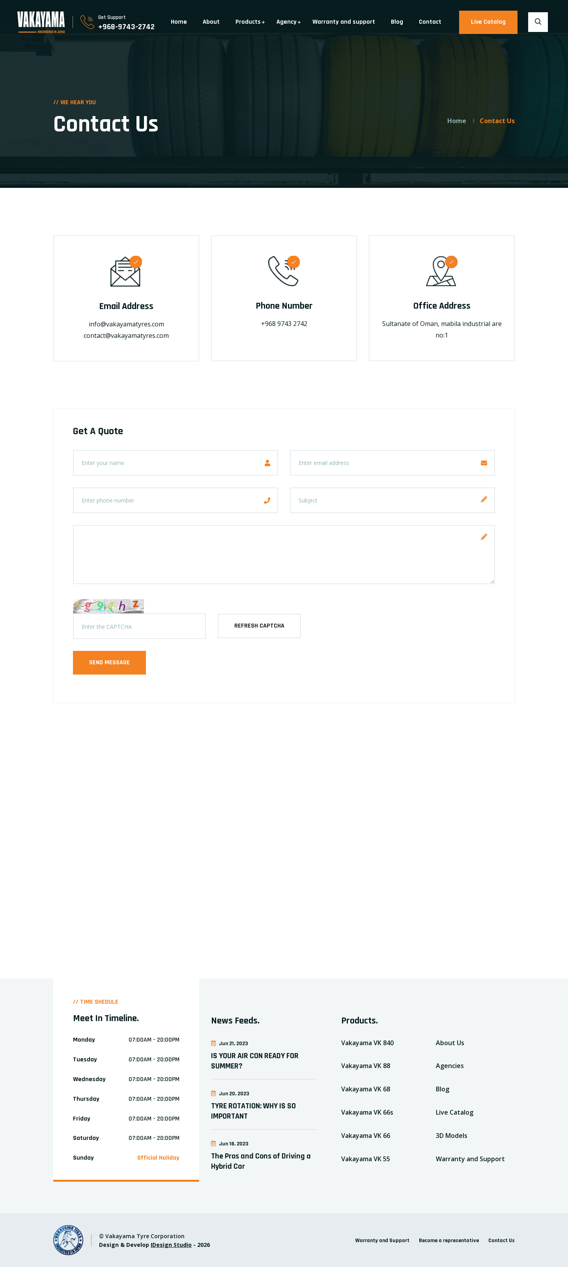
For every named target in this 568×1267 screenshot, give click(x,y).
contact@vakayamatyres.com (126, 335)
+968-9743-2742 (126, 27)
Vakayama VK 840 (367, 1042)
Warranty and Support (470, 1159)
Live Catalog (488, 22)
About (211, 22)
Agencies (450, 1065)
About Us (450, 1042)
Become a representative (449, 1240)
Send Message (109, 662)
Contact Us (501, 1240)
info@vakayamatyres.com (126, 324)
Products (248, 22)
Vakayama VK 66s (367, 1112)
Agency (287, 22)
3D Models (451, 1135)
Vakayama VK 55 (365, 1159)
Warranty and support (343, 22)
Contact (430, 22)
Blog (397, 22)
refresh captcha (259, 626)
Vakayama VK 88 (365, 1065)
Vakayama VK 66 (365, 1135)
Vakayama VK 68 (365, 1089)
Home (179, 22)
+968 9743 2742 (284, 323)
